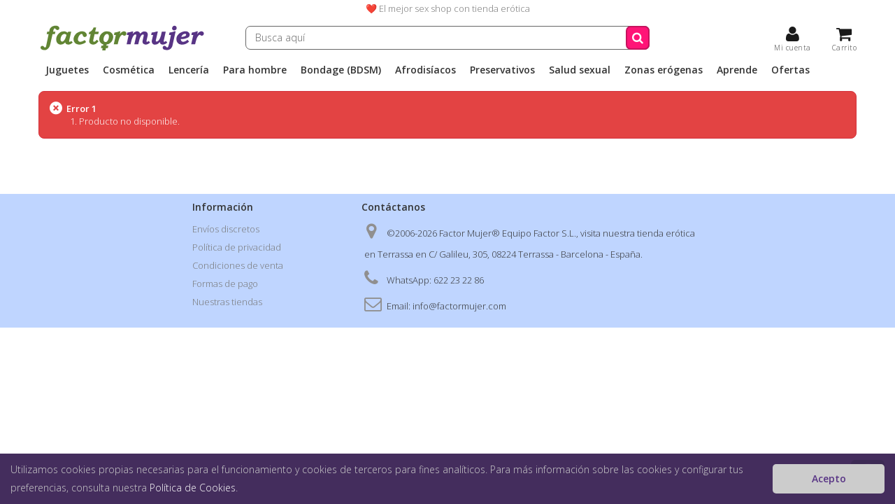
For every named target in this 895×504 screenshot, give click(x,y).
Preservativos (502, 70)
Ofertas (790, 70)
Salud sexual (579, 70)
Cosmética (129, 70)
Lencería (189, 70)
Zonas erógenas (663, 70)
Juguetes (67, 70)
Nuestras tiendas (227, 301)
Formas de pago (225, 283)
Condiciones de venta (237, 265)
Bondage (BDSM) (341, 70)
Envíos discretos (225, 229)
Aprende (737, 70)
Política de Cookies (193, 487)
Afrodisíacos (425, 70)
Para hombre (255, 70)
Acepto (829, 478)
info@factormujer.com (459, 306)
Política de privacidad (236, 247)
